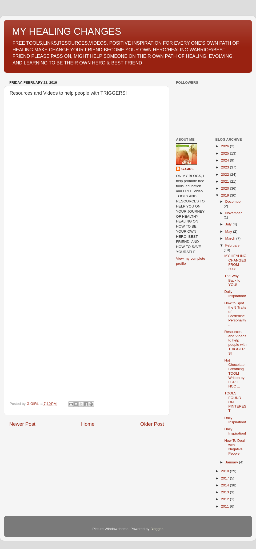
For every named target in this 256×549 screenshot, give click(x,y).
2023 (225, 167)
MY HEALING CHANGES (66, 31)
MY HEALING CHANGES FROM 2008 (235, 262)
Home (87, 424)
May (229, 231)
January (232, 462)
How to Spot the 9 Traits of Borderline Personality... (235, 314)
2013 (225, 492)
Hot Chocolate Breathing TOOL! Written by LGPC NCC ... (234, 373)
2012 (225, 499)
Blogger (156, 529)
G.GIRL (187, 169)
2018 (225, 471)
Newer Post (22, 424)
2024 (225, 160)
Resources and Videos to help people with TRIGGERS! (235, 342)
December (233, 201)
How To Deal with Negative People (234, 447)
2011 (225, 506)
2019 (225, 195)
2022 (225, 174)
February (232, 245)
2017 (225, 478)
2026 (225, 146)
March (230, 238)
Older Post (152, 424)
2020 (225, 188)
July (229, 224)
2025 (225, 153)
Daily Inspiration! (235, 294)
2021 (225, 181)
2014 (225, 485)
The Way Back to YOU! (232, 280)
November (233, 213)
